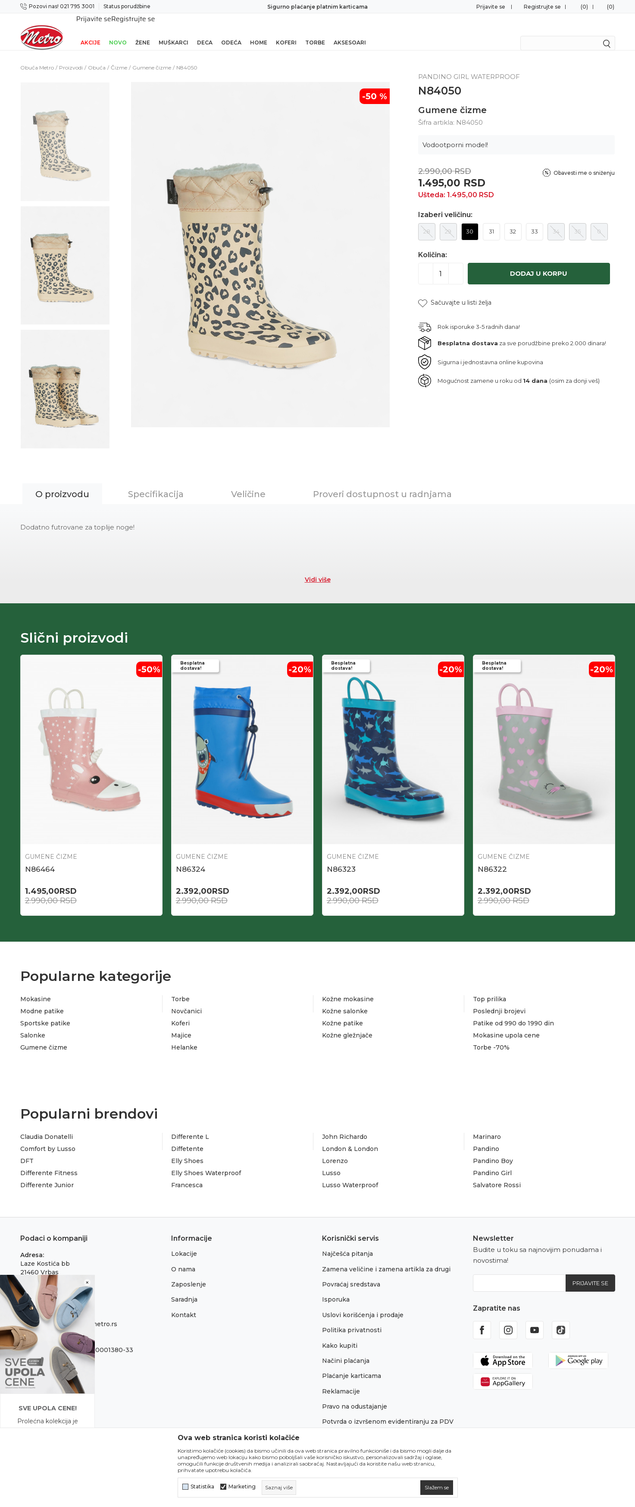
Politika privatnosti (352, 1319)
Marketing (242, 1486)
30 (469, 220)
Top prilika (489, 988)
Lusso (331, 1162)
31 (491, 220)
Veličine (248, 483)
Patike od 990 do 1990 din (513, 1012)
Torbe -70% (491, 1036)
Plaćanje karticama (351, 1364)
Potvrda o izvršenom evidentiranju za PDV (388, 1410)
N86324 (190, 858)
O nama (183, 1258)
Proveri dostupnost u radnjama (382, 483)
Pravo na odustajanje (354, 1395)
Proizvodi (71, 56)
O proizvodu (62, 483)
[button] (454, 291)
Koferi (286, 31)
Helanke (184, 1036)
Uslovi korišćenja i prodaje (363, 1304)
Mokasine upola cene (506, 1024)
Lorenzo (335, 1150)
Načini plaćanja (345, 1349)
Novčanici (186, 1000)
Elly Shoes (187, 1150)
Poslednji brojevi (499, 1000)
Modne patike (42, 1000)
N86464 (40, 858)
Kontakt (183, 1304)
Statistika (202, 1486)
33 (534, 220)
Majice (181, 1024)
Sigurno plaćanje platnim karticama (317, 6)
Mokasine (35, 988)
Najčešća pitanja (347, 1242)
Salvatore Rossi (497, 1174)
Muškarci (173, 31)
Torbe (315, 31)
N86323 (341, 858)
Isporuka (336, 1288)
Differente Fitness (49, 1162)
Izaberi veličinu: (445, 204)
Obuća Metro (37, 56)
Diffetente (187, 1137)
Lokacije (184, 1242)
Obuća (97, 56)
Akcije (90, 31)
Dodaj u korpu (538, 262)
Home (258, 31)
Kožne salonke (345, 1000)
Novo (118, 31)
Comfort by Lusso (47, 1137)
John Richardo (344, 1125)
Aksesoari (350, 31)
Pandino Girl (492, 1162)
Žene (142, 31)
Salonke (32, 1024)
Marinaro (487, 1125)
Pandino (486, 1137)
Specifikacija (156, 483)
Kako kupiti (339, 1334)
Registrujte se (542, 6)
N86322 (492, 858)
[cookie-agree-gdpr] (436, 1487)
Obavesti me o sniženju (584, 161)
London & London (350, 1137)
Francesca (187, 1174)
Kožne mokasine (348, 988)
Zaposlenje (188, 1273)
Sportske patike (45, 1012)
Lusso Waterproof (350, 1174)
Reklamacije (341, 1380)
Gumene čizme (151, 56)
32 (513, 220)
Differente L (190, 1125)
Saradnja (184, 1288)
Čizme (119, 56)
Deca (205, 31)
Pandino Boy (493, 1150)
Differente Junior (47, 1174)
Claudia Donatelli (46, 1125)
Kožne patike (342, 1012)
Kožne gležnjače (347, 1024)
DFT (27, 1150)
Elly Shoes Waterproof (206, 1162)
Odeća (231, 31)
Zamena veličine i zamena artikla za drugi (386, 1258)
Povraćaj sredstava (351, 1273)
